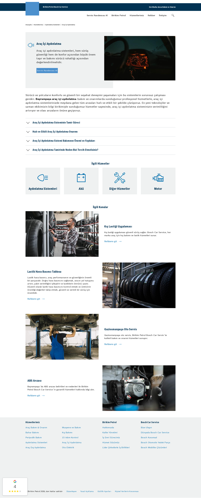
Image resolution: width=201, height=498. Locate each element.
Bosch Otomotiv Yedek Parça (155, 442)
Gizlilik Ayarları (104, 491)
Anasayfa (29, 25)
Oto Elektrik (68, 447)
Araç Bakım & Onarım (36, 427)
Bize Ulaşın (146, 427)
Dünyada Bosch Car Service (155, 432)
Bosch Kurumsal (149, 437)
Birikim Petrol (119, 15)
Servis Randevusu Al (97, 15)
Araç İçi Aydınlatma (71, 442)
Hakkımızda (108, 427)
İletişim (163, 15)
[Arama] (172, 15)
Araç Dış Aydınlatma (36, 447)
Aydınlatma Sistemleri (52, 25)
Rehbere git (110, 241)
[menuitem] (97, 15)
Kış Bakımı (67, 432)
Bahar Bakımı (32, 432)
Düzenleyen (72, 491)
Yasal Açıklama (87, 491)
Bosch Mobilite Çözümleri (154, 447)
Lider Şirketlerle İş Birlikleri (116, 447)
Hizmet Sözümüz (110, 442)
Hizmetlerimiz (137, 15)
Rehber (151, 15)
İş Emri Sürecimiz (111, 437)
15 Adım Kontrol (70, 437)
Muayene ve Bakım (71, 427)
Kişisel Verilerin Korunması (127, 491)
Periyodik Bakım (34, 437)
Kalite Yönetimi (109, 432)
